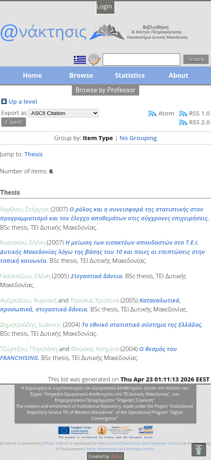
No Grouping (138, 138)
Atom (166, 113)
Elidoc (116, 456)
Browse (81, 75)
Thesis (33, 154)
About (179, 75)
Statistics (129, 75)
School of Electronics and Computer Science (143, 443)
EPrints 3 (50, 443)
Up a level (23, 101)
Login (104, 6)
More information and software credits (120, 448)
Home (32, 75)
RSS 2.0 (199, 122)
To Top (198, 449)
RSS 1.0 (199, 113)
